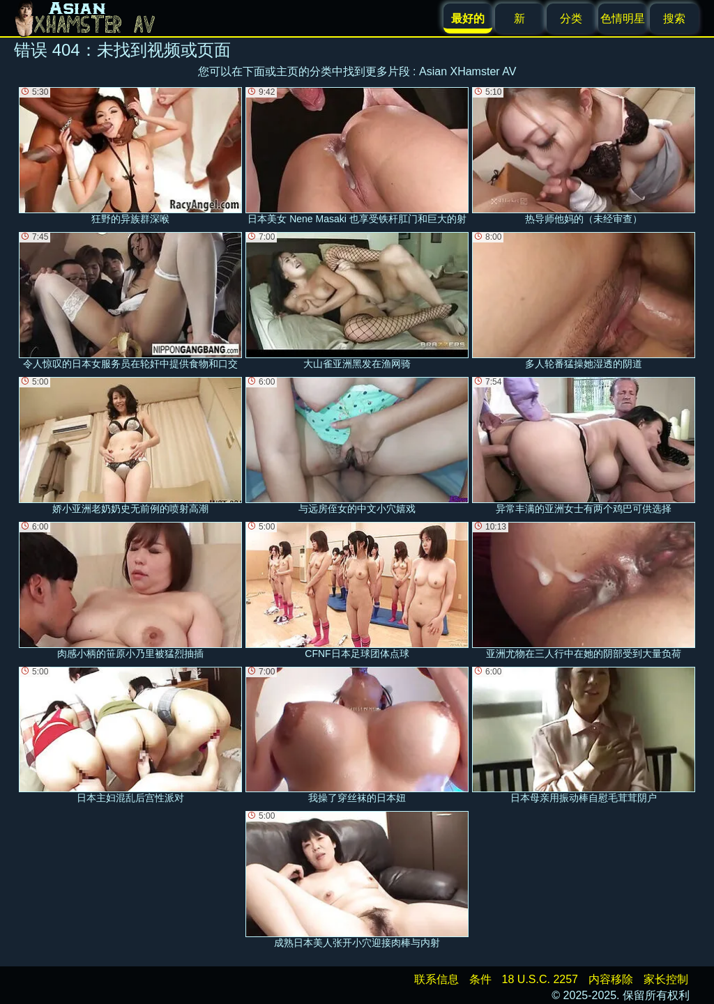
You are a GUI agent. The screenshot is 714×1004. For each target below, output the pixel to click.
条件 (480, 979)
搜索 (674, 18)
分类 (571, 18)
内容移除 (610, 979)
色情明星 (622, 18)
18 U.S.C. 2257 (540, 979)
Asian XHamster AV (467, 71)
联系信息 (436, 979)
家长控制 (666, 979)
